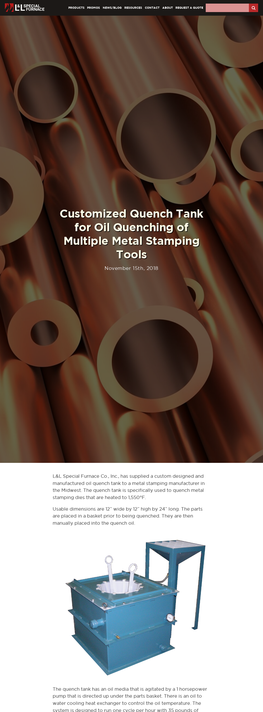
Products (76, 7)
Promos (93, 7)
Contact (152, 7)
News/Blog (112, 7)
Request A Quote (189, 7)
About (167, 7)
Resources (133, 7)
